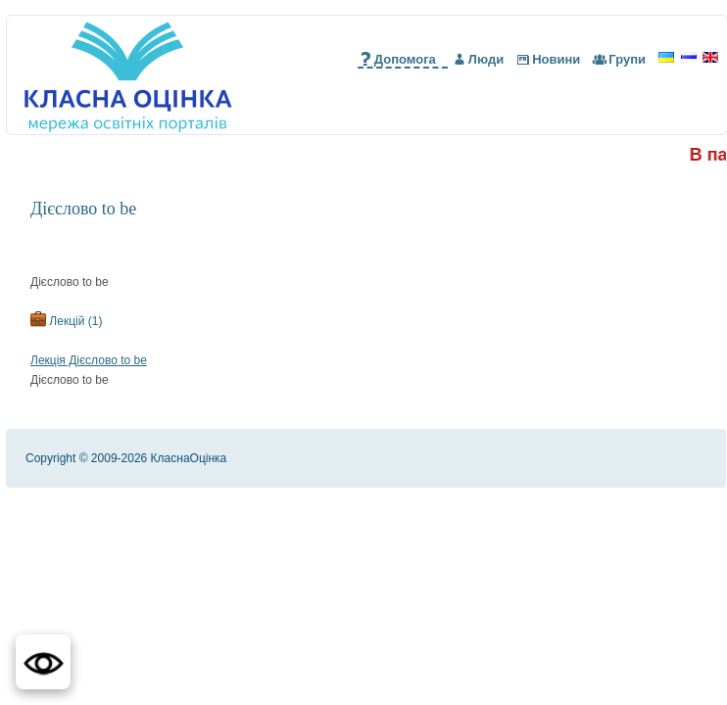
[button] (43, 661)
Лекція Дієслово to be (88, 360)
